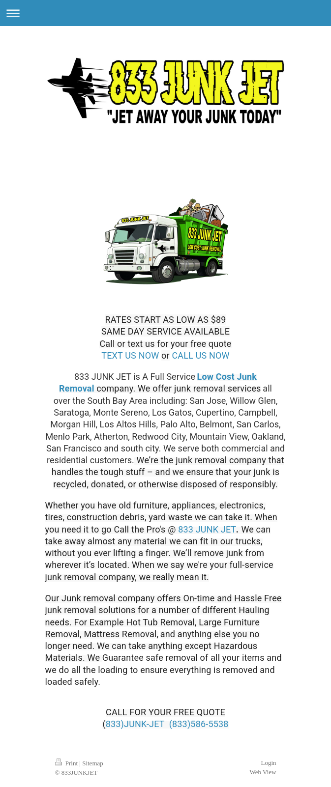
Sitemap (92, 763)
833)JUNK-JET (135, 724)
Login (268, 762)
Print (67, 763)
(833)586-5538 (199, 724)
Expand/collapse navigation (165, 13)
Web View (263, 772)
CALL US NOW (200, 355)
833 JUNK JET (207, 529)
